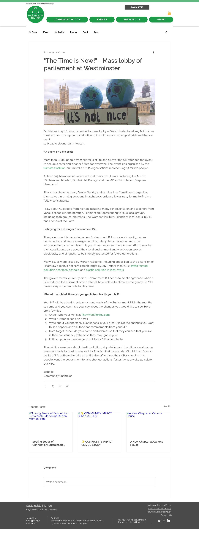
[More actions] (153, 52)
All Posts (33, 32)
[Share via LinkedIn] (59, 386)
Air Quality (59, 32)
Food (85, 32)
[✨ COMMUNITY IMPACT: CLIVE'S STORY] (99, 424)
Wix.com (142, 522)
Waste (46, 32)
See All (166, 406)
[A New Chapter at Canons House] (148, 424)
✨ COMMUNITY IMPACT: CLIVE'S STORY (97, 443)
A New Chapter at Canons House (146, 443)
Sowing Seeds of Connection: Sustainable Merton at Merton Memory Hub (49, 443)
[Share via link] (67, 386)
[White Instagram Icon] (159, 521)
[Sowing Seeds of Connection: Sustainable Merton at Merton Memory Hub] (50, 424)
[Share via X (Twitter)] (52, 386)
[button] (169, 13)
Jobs (96, 32)
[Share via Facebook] (45, 386)
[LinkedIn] (168, 521)
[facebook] (164, 521)
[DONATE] (137, 7)
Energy (73, 32)
